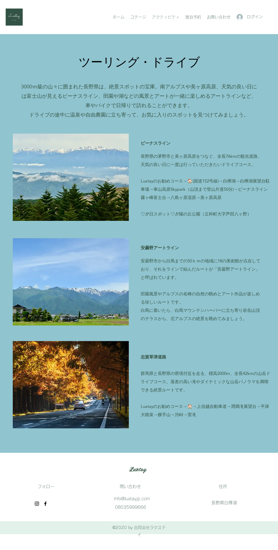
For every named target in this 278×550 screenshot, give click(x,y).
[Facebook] (45, 504)
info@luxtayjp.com (132, 499)
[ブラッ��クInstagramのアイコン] (37, 504)
